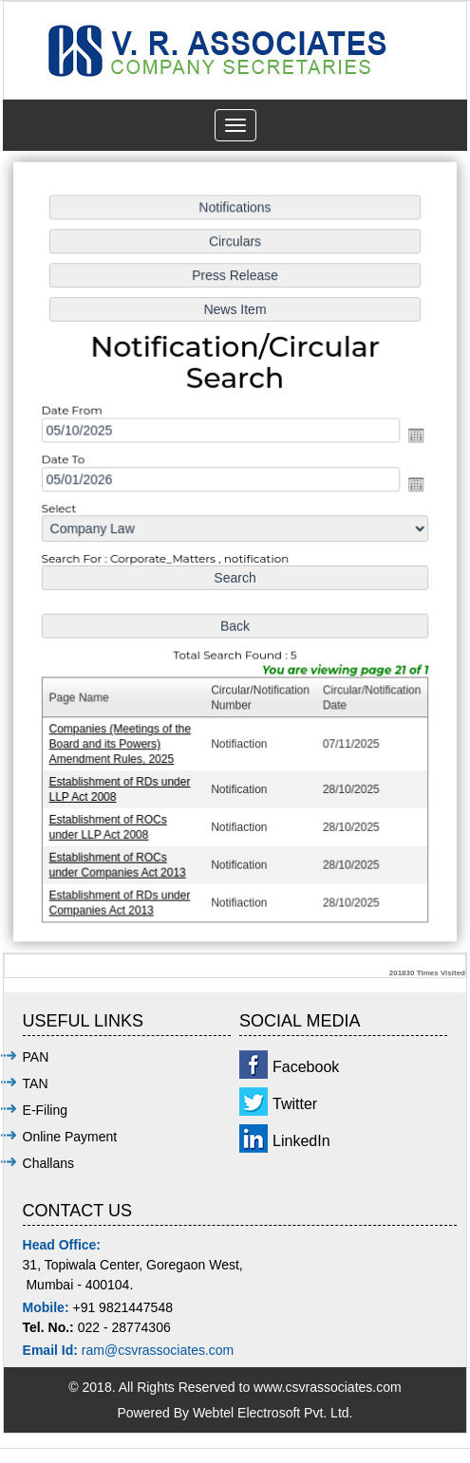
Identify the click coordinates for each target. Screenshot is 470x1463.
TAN (35, 1083)
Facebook (306, 1067)
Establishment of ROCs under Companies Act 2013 (119, 860)
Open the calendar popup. (414, 437)
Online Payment (70, 1136)
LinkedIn (301, 1141)
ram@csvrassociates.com (158, 1350)
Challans (48, 1163)
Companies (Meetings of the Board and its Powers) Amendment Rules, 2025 (122, 741)
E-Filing (45, 1110)
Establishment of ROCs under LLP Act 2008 (110, 823)
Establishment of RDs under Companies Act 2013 (121, 897)
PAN (36, 1057)
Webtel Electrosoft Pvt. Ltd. (273, 1412)
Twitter (295, 1104)
